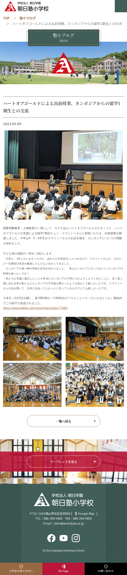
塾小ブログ (28, 18)
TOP (6, 18)
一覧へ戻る (63, 421)
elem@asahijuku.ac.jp (69, 523)
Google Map (86, 513)
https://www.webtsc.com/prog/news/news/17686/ (35, 308)
